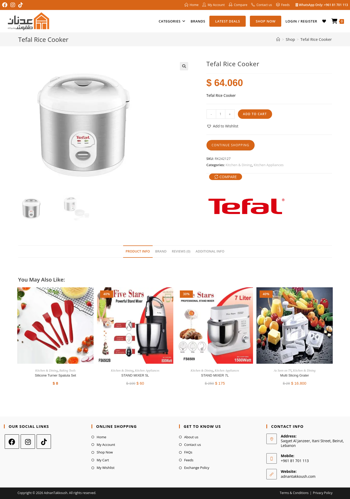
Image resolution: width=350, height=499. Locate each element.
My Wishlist (105, 467)
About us (191, 437)
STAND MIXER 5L (135, 375)
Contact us (192, 444)
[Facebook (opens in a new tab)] (5, 5)
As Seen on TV (282, 370)
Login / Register (301, 21)
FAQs (188, 452)
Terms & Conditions (294, 493)
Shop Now (105, 452)
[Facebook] (12, 441)
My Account (106, 444)
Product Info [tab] (138, 251)
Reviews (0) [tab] (181, 251)
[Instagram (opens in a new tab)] (13, 5)
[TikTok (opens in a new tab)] (21, 5)
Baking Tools (67, 370)
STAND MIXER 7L (215, 375)
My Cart (103, 460)
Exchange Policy (196, 467)
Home (101, 437)
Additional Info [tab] (210, 251)
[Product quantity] (220, 114)
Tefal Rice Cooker (316, 39)
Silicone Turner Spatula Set (55, 375)
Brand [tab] (161, 251)
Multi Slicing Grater (294, 375)
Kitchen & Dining (239, 164)
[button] (184, 66)
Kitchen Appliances (269, 164)
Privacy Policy (322, 493)
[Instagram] (28, 441)
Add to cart (255, 114)
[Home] (278, 39)
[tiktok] (44, 441)
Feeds (188, 460)
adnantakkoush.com (298, 476)
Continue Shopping (230, 145)
